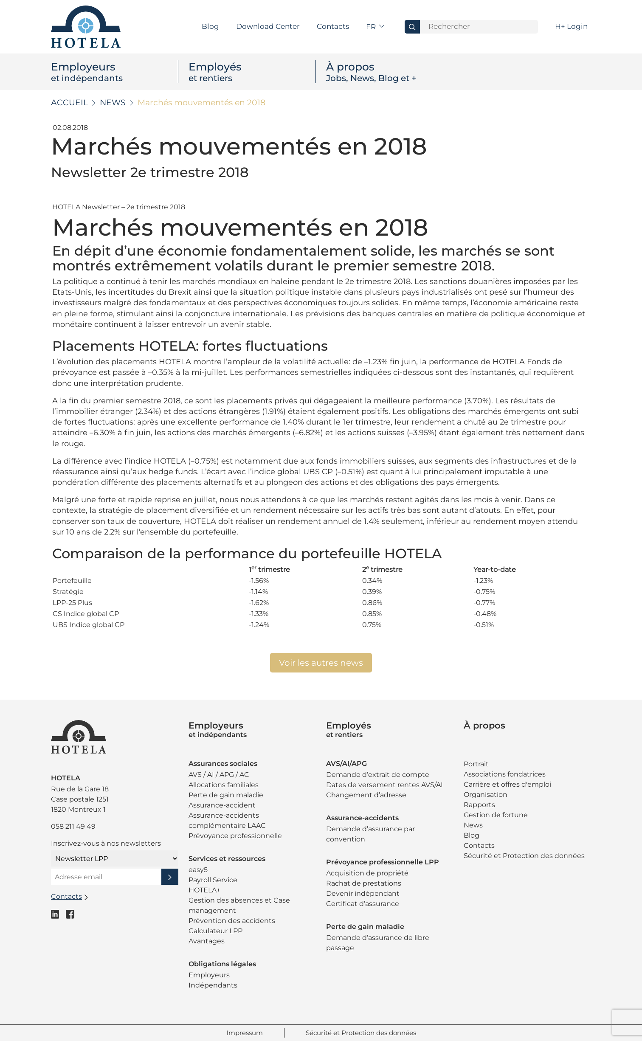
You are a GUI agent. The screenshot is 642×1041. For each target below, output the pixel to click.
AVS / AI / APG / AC (219, 775)
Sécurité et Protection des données (524, 856)
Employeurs (114, 71)
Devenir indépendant (363, 893)
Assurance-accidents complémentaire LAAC (227, 820)
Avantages (207, 941)
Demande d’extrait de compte (377, 775)
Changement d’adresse (366, 795)
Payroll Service (213, 880)
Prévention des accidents (232, 921)
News (113, 102)
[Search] (479, 27)
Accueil (69, 102)
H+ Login (571, 26)
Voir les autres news (321, 663)
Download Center (268, 26)
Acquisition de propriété (367, 873)
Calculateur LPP (215, 931)
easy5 (198, 870)
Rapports (479, 805)
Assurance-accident (222, 805)
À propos (389, 71)
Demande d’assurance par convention (370, 834)
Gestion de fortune (496, 815)
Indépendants (213, 985)
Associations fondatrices (505, 774)
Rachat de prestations (363, 883)
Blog (210, 26)
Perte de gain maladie (226, 795)
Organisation (485, 795)
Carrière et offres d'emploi (507, 784)
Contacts (333, 26)
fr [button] (371, 27)
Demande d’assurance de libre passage (377, 943)
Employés (252, 71)
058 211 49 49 (73, 826)
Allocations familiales (224, 785)
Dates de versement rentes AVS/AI (384, 785)
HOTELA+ (204, 890)
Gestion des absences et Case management (239, 905)
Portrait (476, 764)
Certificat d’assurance (362, 904)
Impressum (244, 1033)
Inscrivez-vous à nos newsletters (106, 843)
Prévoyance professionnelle (235, 836)
